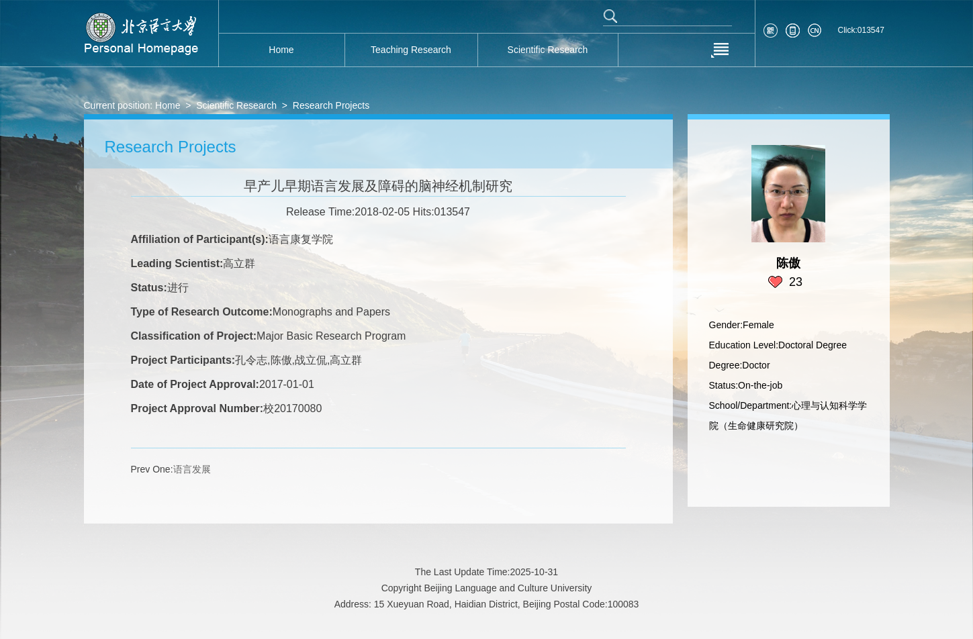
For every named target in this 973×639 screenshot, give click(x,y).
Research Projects (331, 105)
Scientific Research (236, 105)
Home (167, 105)
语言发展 (192, 469)
